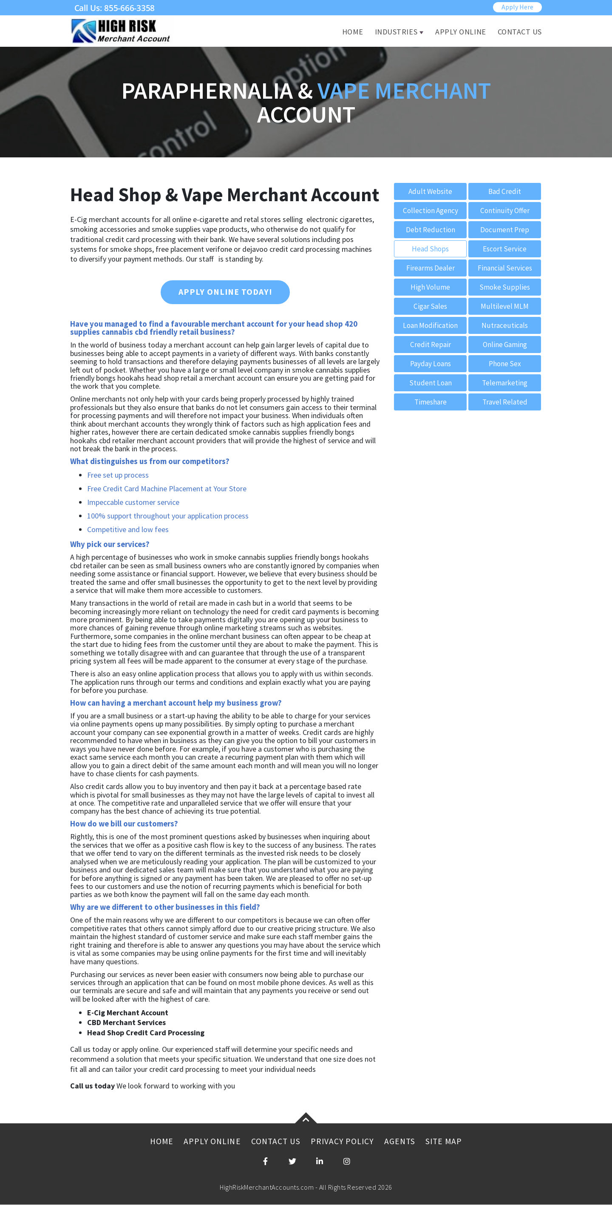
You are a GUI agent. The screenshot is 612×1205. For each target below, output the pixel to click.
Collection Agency (430, 211)
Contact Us (520, 32)
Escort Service (504, 249)
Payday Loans (430, 364)
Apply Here (517, 7)
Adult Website (430, 192)
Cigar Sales (430, 306)
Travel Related (505, 402)
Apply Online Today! (225, 292)
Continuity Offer (505, 211)
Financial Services (505, 268)
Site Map (446, 1142)
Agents (401, 1142)
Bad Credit (505, 192)
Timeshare (431, 402)
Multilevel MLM (505, 306)
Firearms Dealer (430, 268)
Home (352, 32)
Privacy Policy (342, 1142)
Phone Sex (504, 364)
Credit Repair (430, 345)
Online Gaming (505, 345)
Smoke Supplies (505, 287)
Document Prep (505, 230)
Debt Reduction (430, 230)
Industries (396, 32)
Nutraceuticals (505, 325)
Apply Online (460, 32)
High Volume (430, 287)
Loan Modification (430, 325)
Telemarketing (505, 383)
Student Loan (430, 383)
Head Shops (430, 249)
